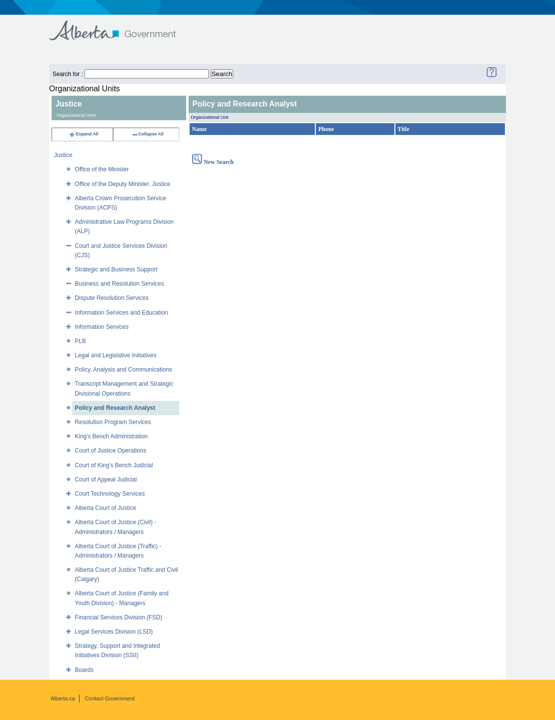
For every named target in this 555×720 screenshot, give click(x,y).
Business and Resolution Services (119, 283)
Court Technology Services (110, 493)
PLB (80, 341)
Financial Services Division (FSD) (118, 617)
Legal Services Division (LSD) (114, 631)
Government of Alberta (120, 26)
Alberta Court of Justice (105, 508)
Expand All (83, 134)
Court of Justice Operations (110, 450)
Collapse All (148, 134)
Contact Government (110, 698)
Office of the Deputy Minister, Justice (122, 184)
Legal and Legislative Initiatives (115, 355)
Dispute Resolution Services (111, 297)
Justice (63, 155)
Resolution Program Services (113, 422)
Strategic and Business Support (116, 269)
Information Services (101, 326)
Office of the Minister (102, 169)
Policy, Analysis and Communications (123, 369)
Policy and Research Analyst (115, 407)
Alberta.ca (63, 698)
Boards (84, 670)
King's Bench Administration (111, 436)
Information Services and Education (121, 312)
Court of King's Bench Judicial (114, 465)
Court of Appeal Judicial (106, 479)
